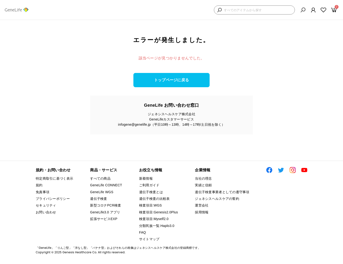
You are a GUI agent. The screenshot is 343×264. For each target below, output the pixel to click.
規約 (39, 185)
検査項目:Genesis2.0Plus (158, 212)
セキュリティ (46, 205)
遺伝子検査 (98, 199)
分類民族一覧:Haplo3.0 (156, 226)
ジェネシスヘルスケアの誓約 (217, 199)
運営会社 (201, 205)
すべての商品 (100, 178)
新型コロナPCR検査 (105, 205)
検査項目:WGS (150, 205)
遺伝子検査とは (151, 192)
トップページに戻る (171, 80)
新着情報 (146, 178)
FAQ (142, 232)
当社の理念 (203, 178)
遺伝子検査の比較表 (154, 199)
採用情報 (201, 212)
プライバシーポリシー (53, 199)
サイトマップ (149, 239)
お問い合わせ (46, 212)
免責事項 (42, 192)
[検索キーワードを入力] (258, 10)
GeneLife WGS (101, 192)
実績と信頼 (203, 185)
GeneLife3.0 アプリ (105, 212)
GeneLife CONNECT (106, 185)
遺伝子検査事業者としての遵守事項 (222, 192)
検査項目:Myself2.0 (154, 219)
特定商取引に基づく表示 (54, 178)
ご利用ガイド (149, 185)
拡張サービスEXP (103, 219)
